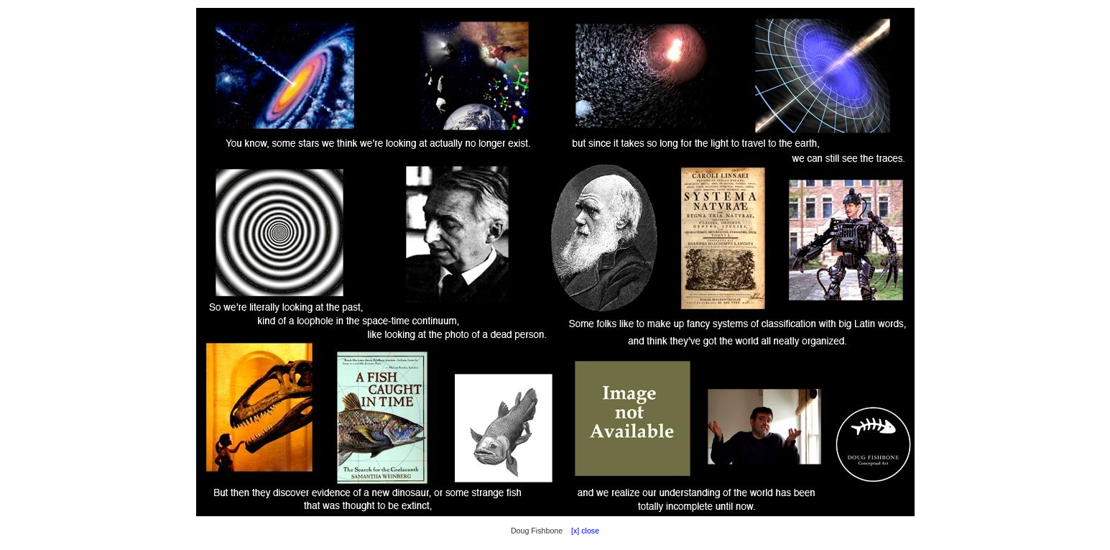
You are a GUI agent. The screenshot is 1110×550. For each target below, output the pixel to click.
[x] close (582, 530)
